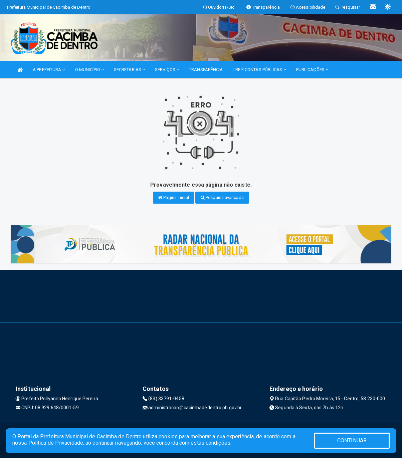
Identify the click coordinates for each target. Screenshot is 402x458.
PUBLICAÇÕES (312, 69)
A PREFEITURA (49, 69)
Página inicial (173, 197)
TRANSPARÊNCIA (206, 69)
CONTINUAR (352, 440)
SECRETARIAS (129, 69)
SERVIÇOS (167, 69)
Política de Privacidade (55, 443)
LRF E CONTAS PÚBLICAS (259, 69)
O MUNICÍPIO (89, 69)
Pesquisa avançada (222, 197)
